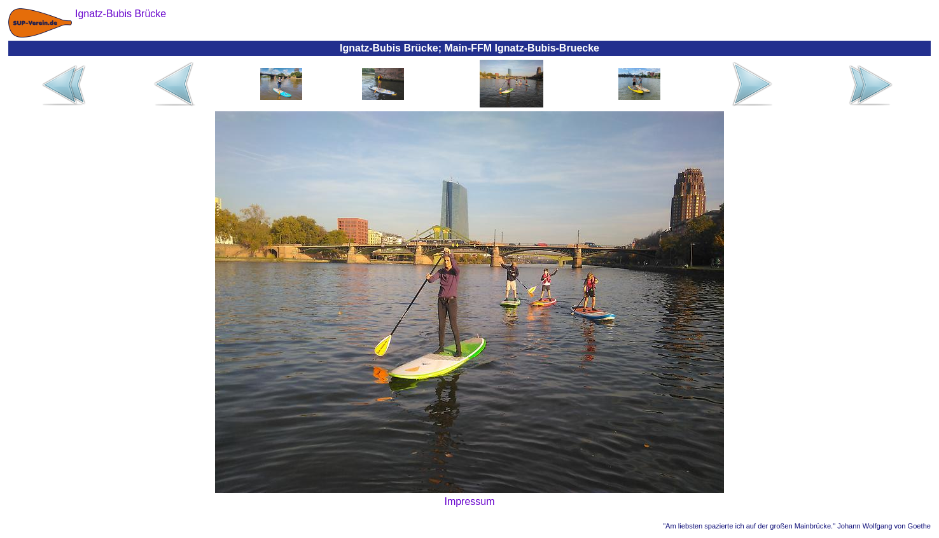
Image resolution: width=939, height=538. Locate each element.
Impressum (469, 501)
